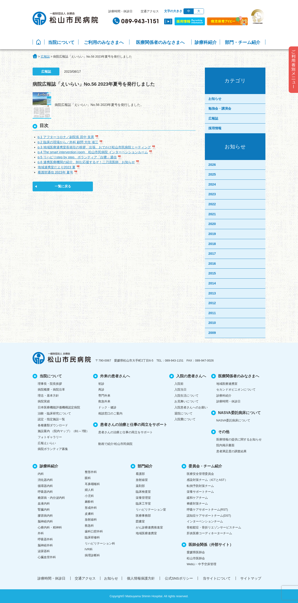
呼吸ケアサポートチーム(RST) (207, 509)
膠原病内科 (45, 515)
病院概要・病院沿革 (51, 389)
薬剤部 (140, 486)
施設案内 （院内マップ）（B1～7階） (63, 431)
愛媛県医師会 (196, 552)
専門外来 (104, 395)
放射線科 (91, 519)
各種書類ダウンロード (53, 425)
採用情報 (214, 128)
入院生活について (186, 395)
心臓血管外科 (47, 557)
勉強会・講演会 (219, 108)
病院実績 (44, 401)
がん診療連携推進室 (149, 527)
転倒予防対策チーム (200, 486)
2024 (212, 184)
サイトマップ (250, 578)
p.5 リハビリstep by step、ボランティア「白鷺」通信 (77, 157)
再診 (101, 389)
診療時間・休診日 (120, 11)
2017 (212, 253)
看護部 (140, 474)
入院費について (185, 419)
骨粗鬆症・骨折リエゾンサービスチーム (214, 527)
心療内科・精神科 (50, 527)
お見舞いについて (186, 401)
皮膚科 (89, 513)
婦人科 (89, 490)
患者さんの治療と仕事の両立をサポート (125, 432)
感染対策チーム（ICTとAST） (207, 480)
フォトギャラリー (50, 437)
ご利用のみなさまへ (104, 42)
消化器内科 (45, 480)
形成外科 (91, 507)
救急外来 (104, 401)
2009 (212, 333)
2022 (212, 204)
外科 (41, 533)
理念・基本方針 (48, 395)
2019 (212, 234)
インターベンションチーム (205, 521)
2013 (212, 293)
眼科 (88, 478)
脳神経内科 (45, 521)
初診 (101, 383)
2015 (212, 273)
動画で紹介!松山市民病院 (115, 444)
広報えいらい (47, 443)
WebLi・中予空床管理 (201, 564)
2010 (212, 323)
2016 (212, 263)
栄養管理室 (143, 497)
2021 (212, 214)
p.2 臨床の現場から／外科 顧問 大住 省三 (68, 142)
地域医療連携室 (226, 383)
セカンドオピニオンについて (236, 389)
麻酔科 (89, 501)
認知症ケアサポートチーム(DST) (209, 515)
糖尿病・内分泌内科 (51, 497)
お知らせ (214, 99)
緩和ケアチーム (197, 497)
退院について (183, 413)
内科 (41, 474)
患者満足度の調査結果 (231, 451)
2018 (212, 244)
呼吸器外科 (45, 539)
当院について (61, 42)
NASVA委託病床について (233, 420)
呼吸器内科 (45, 491)
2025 (212, 174)
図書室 (140, 521)
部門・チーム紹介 (242, 42)
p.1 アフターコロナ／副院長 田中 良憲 (66, 137)
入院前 (178, 383)
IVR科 (89, 549)
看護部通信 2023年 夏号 (55, 172)
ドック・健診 (107, 407)
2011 (212, 313)
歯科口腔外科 (94, 531)
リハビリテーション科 (100, 543)
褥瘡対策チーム (197, 503)
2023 (212, 194)
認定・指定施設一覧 (51, 419)
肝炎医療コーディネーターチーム (209, 533)
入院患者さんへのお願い (191, 407)
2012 (212, 303)
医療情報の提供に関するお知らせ (239, 439)
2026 (212, 164)
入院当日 (180, 389)
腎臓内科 (44, 509)
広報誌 (213, 118)
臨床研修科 (92, 537)
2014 (212, 283)
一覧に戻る (63, 186)
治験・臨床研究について (54, 413)
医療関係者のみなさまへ (160, 42)
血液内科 (44, 503)
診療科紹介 (206, 42)
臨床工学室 (143, 503)
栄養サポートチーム (200, 491)
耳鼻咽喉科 (92, 484)
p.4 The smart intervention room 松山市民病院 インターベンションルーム (93, 152)
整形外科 (91, 472)
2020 (212, 224)
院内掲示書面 (225, 445)
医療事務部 (143, 515)
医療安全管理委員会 (200, 474)
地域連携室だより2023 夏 (56, 167)
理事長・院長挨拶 (50, 383)
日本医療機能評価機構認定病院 (59, 407)
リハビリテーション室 (151, 509)
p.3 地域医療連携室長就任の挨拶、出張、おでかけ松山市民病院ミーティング (94, 147)
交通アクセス (150, 11)
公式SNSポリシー (179, 578)
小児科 (89, 496)
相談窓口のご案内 (110, 413)
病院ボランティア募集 (53, 449)
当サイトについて (217, 578)
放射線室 (142, 480)
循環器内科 (45, 486)
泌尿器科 (44, 551)
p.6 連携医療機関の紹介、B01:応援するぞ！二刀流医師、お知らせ (86, 162)
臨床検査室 (143, 491)
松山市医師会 (196, 558)
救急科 (89, 525)
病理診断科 (92, 555)
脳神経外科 (45, 545)
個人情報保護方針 (141, 578)
